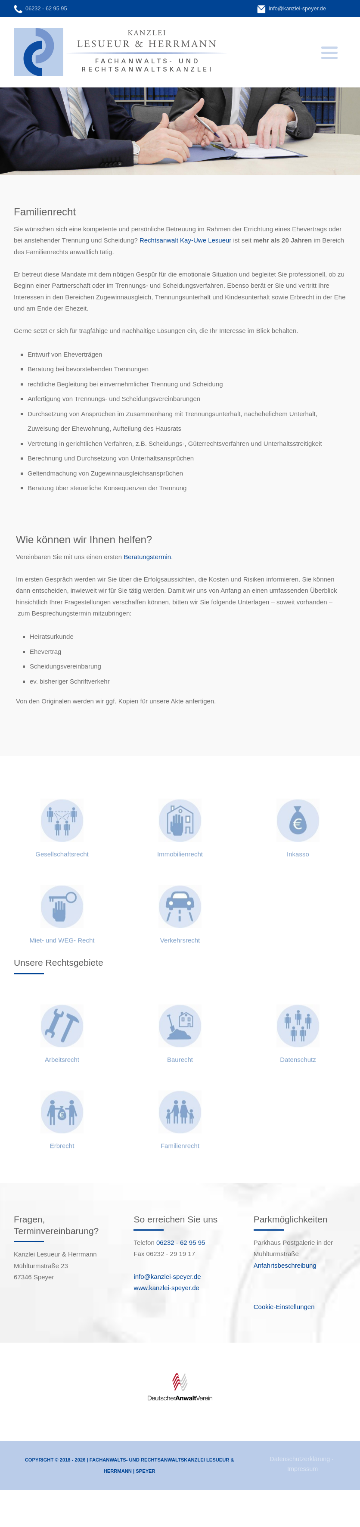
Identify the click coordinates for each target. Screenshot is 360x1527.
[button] (329, 53)
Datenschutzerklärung (300, 1458)
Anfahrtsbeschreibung (285, 1265)
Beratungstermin (147, 556)
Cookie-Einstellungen (284, 1306)
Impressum (302, 1468)
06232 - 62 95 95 (46, 8)
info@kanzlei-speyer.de (297, 8)
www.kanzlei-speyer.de (166, 1287)
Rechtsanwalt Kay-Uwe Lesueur (185, 240)
